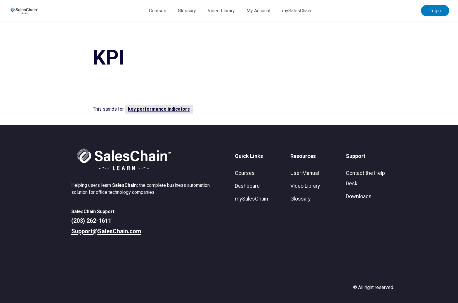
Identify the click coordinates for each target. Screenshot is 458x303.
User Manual (304, 173)
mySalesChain (296, 10)
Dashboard (247, 186)
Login (435, 10)
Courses (157, 10)
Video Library (221, 10)
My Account (258, 10)
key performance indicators (159, 109)
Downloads (359, 196)
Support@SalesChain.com (106, 231)
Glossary (187, 10)
